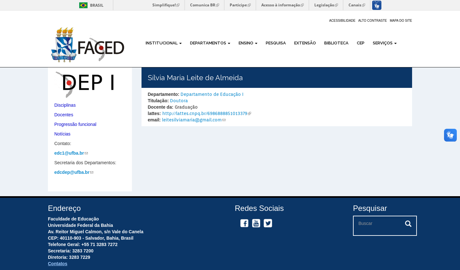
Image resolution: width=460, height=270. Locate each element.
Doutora (179, 100)
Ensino (248, 43)
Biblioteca (336, 43)
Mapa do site (401, 20)
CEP (360, 43)
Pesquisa (276, 43)
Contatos (57, 263)
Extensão (305, 43)
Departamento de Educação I (211, 94)
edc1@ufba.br (71, 153)
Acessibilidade (342, 20)
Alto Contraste (372, 20)
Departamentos (210, 43)
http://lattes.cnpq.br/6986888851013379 (206, 113)
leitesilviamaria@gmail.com (194, 119)
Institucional (164, 43)
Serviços (385, 43)
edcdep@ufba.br (73, 172)
